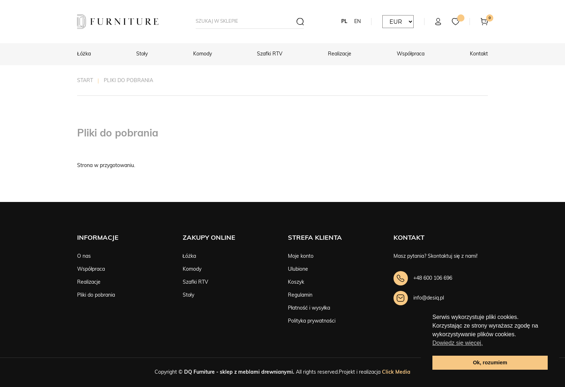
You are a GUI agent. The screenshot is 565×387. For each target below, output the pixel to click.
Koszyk (296, 282)
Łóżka (84, 54)
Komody (202, 54)
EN (357, 21)
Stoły (142, 54)
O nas (84, 256)
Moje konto (300, 256)
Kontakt (479, 54)
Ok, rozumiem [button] (490, 362)
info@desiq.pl (428, 298)
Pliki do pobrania (96, 295)
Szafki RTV (269, 54)
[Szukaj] (296, 21)
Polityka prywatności (311, 321)
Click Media (396, 372)
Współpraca (410, 54)
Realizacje (339, 54)
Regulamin (300, 295)
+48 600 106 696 (432, 278)
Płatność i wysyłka (309, 308)
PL (344, 21)
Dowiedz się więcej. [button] (457, 343)
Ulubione (298, 269)
